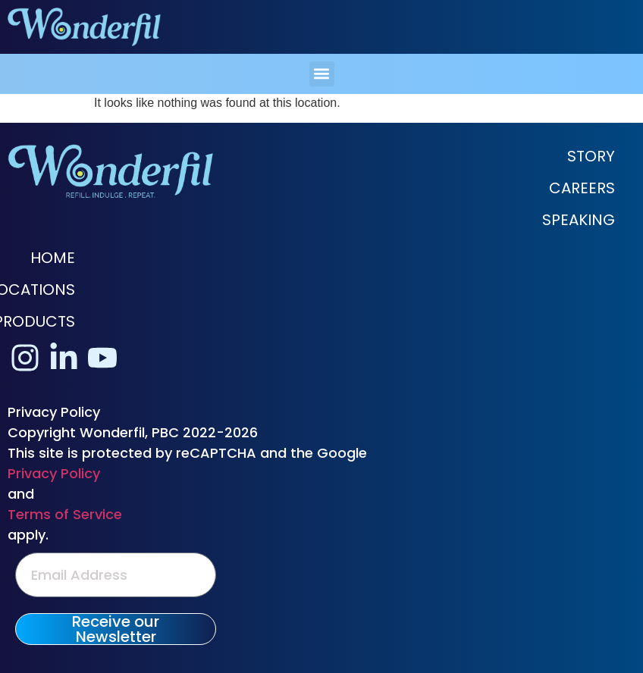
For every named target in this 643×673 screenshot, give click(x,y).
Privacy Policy (54, 473)
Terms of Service (65, 514)
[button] (321, 73)
